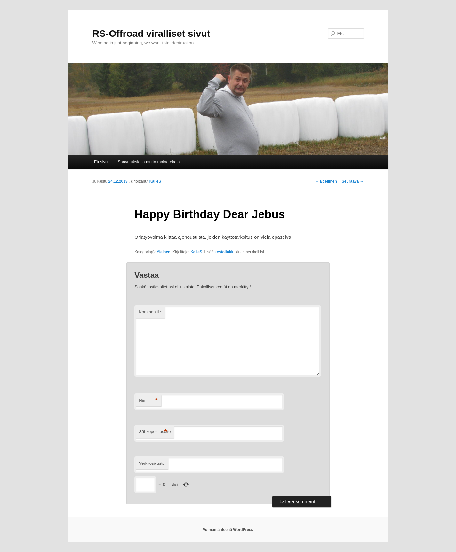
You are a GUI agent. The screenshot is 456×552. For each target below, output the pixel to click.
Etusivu (101, 161)
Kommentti (150, 311)
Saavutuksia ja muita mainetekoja (149, 161)
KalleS (155, 181)
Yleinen (164, 252)
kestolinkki (225, 252)
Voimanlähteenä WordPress (228, 529)
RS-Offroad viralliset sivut (151, 33)
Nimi (148, 400)
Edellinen (326, 181)
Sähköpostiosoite (155, 432)
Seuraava (353, 181)
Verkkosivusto (151, 463)
